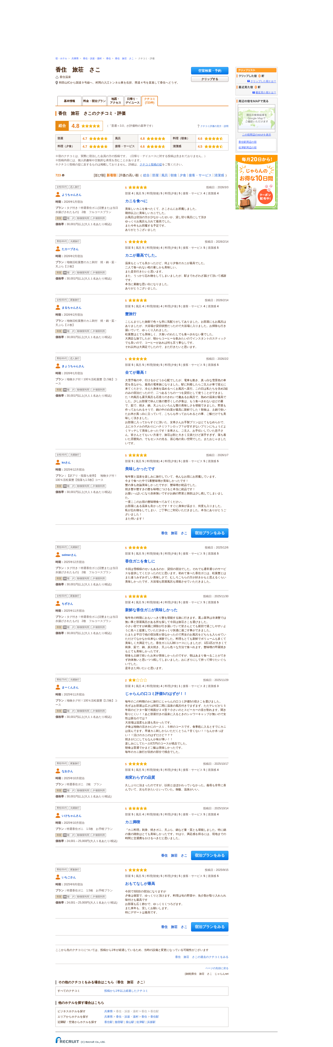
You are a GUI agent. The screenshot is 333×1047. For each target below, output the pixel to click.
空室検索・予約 (209, 71)
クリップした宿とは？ (263, 81)
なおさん (67, 771)
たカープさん (70, 249)
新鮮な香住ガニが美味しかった (151, 610)
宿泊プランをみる (210, 533)
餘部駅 (119, 1022)
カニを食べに (136, 201)
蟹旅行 (130, 314)
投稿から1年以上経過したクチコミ (126, 990)
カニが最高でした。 (142, 255)
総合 (146, 175)
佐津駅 (140, 1022)
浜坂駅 (151, 1022)
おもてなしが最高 (140, 884)
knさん (66, 462)
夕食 (183, 175)
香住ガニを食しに (140, 561)
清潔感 (219, 175)
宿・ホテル (61, 58)
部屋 (155, 175)
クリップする (209, 79)
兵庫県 (75, 58)
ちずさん (67, 603)
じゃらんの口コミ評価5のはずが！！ (156, 694)
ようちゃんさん (71, 194)
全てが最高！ (136, 372)
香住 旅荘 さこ (124, 58)
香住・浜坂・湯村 (92, 58)
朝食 (173, 175)
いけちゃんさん (71, 815)
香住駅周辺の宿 (248, 141)
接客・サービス (200, 175)
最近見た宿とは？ (266, 92)
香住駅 (154, 1016)
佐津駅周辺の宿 (248, 147)
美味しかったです (140, 469)
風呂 (164, 175)
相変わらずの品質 (140, 777)
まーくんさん (70, 687)
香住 (108, 58)
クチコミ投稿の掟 (151, 164)
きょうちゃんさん (73, 366)
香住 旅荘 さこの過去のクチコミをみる (201, 957)
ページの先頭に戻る (216, 968)
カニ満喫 (132, 822)
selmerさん (69, 555)
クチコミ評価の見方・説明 (214, 126)
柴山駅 (130, 1022)
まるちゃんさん (71, 307)
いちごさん (69, 877)
